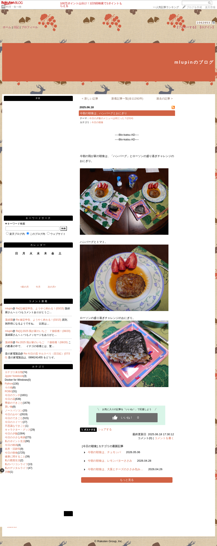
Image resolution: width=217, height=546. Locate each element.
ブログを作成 (194, 7)
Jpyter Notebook (14, 376)
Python (9, 383)
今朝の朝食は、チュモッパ (104, 452)
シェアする (105, 429)
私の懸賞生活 (12, 460)
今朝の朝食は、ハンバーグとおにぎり (103, 113)
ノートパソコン (14, 410)
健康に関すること (15, 456)
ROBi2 (8, 391)
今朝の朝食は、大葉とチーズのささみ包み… (115, 469)
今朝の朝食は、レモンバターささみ (110, 460)
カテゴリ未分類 (14, 372)
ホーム (7, 27)
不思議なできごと (15, 425)
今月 (38, 286)
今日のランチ (12, 395)
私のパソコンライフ (16, 464)
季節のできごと (14, 402)
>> (166, 7)
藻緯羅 (9, 319)
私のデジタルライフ (16, 468)
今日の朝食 (11, 452)
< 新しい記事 (90, 98)
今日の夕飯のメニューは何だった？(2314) (111, 118)
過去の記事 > (164, 98)
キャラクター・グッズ (17, 429)
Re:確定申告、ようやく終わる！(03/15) (39, 319)
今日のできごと (14, 418)
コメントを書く (164, 438)
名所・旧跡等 (12, 448)
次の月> (52, 286)
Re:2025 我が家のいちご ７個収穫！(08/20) (42, 342)
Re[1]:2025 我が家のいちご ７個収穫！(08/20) (43, 331)
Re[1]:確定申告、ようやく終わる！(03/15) (40, 308)
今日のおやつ (12, 414)
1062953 (203, 22)
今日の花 (10, 399)
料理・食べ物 (13, 6)
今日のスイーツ (14, 422)
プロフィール (29, 27)
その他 (9, 387)
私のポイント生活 (15, 441)
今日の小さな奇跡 (15, 437)
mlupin (9, 308)
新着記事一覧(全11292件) (127, 98)
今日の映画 (11, 445)
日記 (16, 27)
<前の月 (24, 286)
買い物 (9, 406)
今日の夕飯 (11, 433)
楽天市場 (210, 7)
